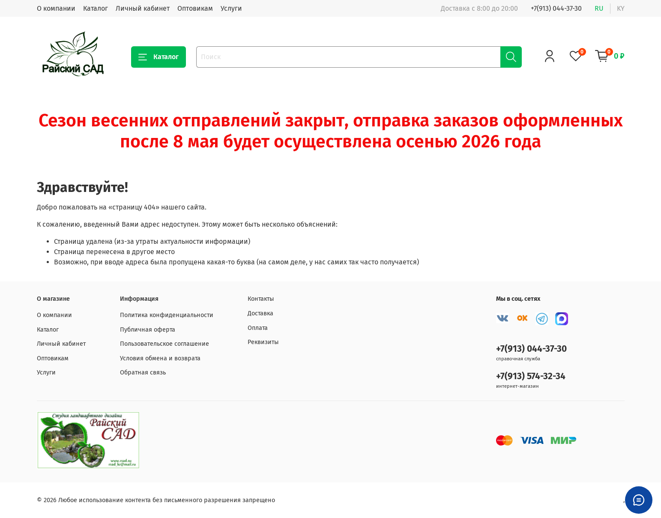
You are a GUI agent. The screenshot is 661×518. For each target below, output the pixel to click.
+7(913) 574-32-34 (530, 376)
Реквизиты (263, 342)
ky (621, 8)
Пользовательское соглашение (164, 343)
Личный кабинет (143, 8)
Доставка (260, 313)
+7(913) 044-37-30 (556, 8)
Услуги (231, 8)
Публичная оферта (147, 329)
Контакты (261, 298)
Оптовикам (195, 8)
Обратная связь (143, 372)
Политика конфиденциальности (166, 315)
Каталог (95, 8)
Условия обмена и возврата (160, 358)
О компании (56, 8)
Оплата (258, 328)
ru (599, 8)
